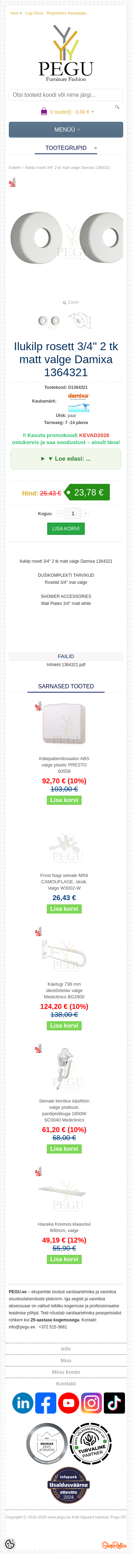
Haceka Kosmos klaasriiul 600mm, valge (64, 1227)
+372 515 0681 (53, 1327)
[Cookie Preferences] (10, 1544)
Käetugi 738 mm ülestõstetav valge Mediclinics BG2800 (64, 990)
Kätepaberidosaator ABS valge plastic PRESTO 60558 (64, 765)
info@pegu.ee (22, 1327)
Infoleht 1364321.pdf (66, 664)
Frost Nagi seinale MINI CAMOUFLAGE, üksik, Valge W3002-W (64, 882)
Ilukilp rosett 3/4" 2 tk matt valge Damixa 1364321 (67, 167)
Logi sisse (34, 13)
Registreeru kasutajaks (67, 13)
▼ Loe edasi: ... (69, 458)
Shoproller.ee (114, 1545)
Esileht (14, 167)
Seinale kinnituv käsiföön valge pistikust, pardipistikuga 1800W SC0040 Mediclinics (64, 1110)
